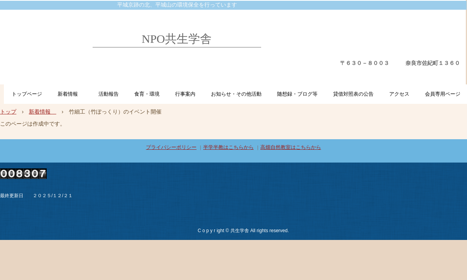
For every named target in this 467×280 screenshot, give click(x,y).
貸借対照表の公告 (353, 94)
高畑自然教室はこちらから (290, 147)
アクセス (399, 94)
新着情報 (70, 94)
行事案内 (185, 94)
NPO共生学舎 (177, 38)
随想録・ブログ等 (297, 94)
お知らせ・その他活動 (236, 94)
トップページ (27, 94)
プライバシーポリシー (171, 147)
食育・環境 (147, 94)
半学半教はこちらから (228, 147)
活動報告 (108, 94)
